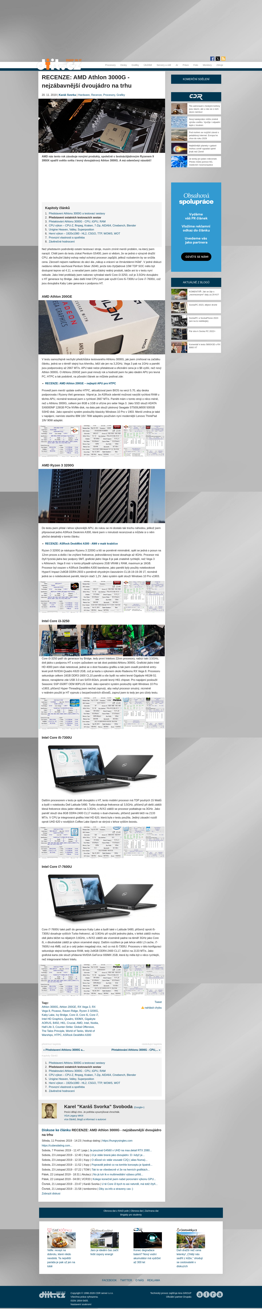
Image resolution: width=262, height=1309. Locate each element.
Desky (123, 65)
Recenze (96, 94)
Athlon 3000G (50, 1006)
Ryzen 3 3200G (88, 1010)
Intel (86, 1023)
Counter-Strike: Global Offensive (74, 1027)
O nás (140, 1280)
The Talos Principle (53, 1031)
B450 (56, 1023)
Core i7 (93, 1014)
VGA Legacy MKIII (73, 1115)
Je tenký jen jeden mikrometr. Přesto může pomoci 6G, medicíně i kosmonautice (203, 162)
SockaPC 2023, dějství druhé (203, 305)
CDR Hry (196, 96)
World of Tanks (74, 1031)
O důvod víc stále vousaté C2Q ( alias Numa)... (119, 1159)
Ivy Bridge (62, 1014)
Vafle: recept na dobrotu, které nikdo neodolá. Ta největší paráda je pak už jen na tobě (61, 1258)
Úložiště (148, 65)
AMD (80, 1023)
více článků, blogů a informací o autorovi (85, 1119)
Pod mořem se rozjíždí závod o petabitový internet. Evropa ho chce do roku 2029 (204, 135)
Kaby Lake (48, 1014)
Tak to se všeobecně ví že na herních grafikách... (121, 1169)
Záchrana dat (152, 1210)
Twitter (126, 1280)
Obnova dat (137, 1210)
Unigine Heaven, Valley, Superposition (71, 229)
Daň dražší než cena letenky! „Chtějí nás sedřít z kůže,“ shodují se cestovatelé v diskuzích (190, 1258)
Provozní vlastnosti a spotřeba (67, 237)
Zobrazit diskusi (51, 1193)
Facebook (109, 1280)
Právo (186, 65)
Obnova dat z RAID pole (116, 1210)
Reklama (153, 1280)
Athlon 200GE (67, 1006)
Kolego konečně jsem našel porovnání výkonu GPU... (124, 1179)
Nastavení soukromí (81, 1304)
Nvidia (94, 1023)
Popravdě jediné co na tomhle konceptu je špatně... (122, 1164)
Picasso (56, 1010)
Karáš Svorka (67, 94)
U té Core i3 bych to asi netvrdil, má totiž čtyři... (130, 1184)
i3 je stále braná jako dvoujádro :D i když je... (118, 1155)
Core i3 (73, 1014)
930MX (79, 1018)
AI (177, 65)
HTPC (58, 1035)
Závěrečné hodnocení (62, 241)
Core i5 (83, 1014)
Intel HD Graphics (52, 1018)
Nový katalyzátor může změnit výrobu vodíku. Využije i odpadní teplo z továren (204, 122)
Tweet (158, 1002)
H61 (62, 1023)
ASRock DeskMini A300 (77, 1035)
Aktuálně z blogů (196, 282)
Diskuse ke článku (56, 1130)
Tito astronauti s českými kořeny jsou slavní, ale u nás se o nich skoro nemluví (204, 109)
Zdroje (219, 65)
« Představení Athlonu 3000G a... (63, 1049)
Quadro (68, 1018)
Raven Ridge (70, 1010)
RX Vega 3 (84, 1006)
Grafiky (135, 65)
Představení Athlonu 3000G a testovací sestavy (77, 213)
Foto (195, 65)
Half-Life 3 (48, 1027)
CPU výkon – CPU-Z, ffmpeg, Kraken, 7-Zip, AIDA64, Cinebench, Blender (92, 225)
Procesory (110, 65)
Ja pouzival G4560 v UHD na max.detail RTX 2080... (121, 1150)
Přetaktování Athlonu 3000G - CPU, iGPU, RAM (77, 221)
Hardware (84, 94)
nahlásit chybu (153, 1007)
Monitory (207, 65)
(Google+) (139, 1107)
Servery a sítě (164, 65)
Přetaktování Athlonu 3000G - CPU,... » (136, 1049)
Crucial (71, 1023)
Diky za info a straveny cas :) (116, 1188)
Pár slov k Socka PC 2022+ (202, 331)
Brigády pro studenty (131, 1214)
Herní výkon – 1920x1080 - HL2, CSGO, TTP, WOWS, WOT (84, 233)
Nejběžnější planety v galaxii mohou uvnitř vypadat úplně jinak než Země (202, 148)
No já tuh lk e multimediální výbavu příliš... (118, 1174)
